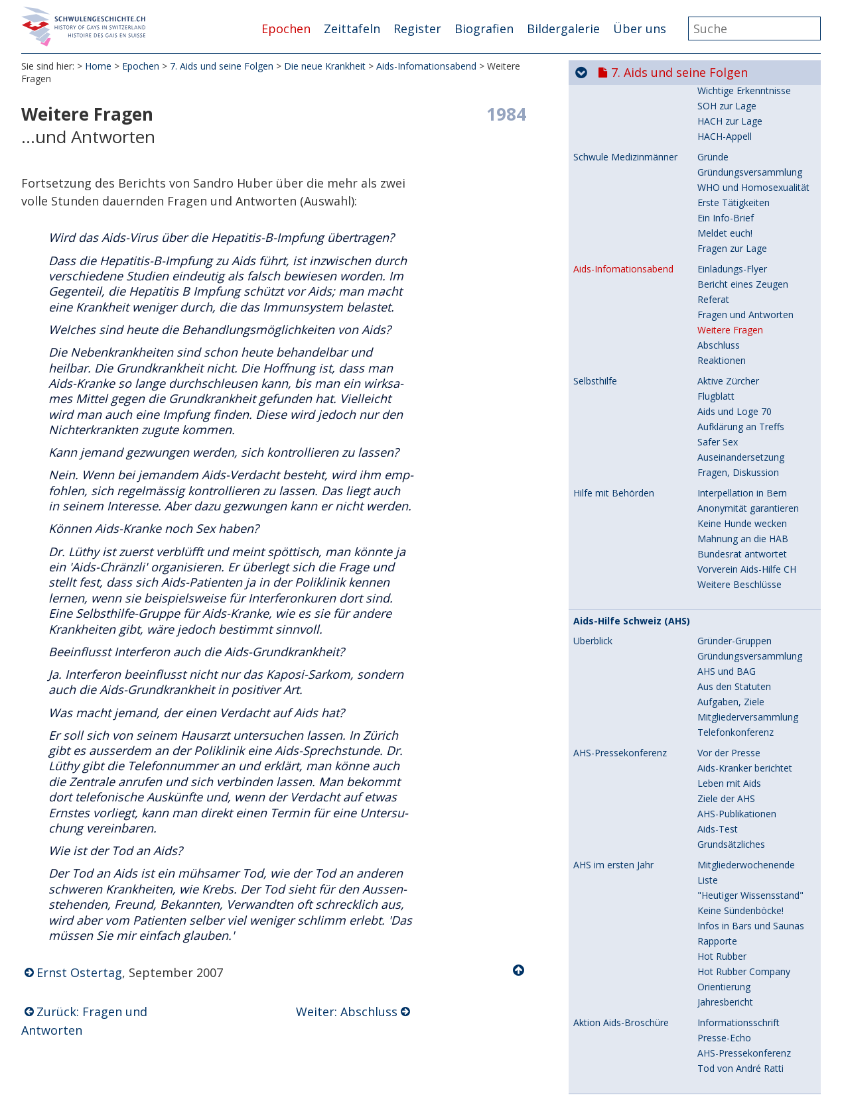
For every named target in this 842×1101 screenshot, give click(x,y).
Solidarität (718, 1077)
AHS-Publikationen (736, 705)
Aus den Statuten (734, 578)
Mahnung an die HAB (742, 430)
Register (417, 28)
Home (98, 66)
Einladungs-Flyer (732, 160)
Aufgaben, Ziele (730, 593)
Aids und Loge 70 (734, 303)
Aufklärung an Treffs (740, 318)
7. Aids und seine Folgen (221, 66)
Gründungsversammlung (749, 548)
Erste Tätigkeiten (733, 94)
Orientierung (723, 878)
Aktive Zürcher (728, 272)
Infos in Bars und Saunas (750, 817)
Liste (707, 772)
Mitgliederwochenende (746, 756)
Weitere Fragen (730, 221)
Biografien (484, 28)
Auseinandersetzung (740, 349)
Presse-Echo (724, 929)
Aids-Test (717, 721)
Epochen (286, 28)
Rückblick (717, 1016)
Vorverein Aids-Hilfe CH (746, 461)
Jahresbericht (725, 894)
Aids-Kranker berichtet (744, 660)
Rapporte (717, 833)
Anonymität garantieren (748, 400)
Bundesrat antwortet (742, 445)
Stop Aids (595, 997)
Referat (713, 191)
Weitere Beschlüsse (739, 476)
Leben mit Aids (729, 675)
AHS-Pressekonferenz (620, 645)
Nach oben (519, 970)
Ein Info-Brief (725, 109)
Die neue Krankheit (325, 66)
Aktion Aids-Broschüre (621, 914)
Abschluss (718, 237)
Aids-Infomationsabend (426, 66)
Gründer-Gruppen (734, 532)
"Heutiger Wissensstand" (750, 787)
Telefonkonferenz (735, 624)
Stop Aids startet (733, 1031)
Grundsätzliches (731, 736)
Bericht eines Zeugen (742, 176)
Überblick (592, 533)
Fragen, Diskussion (738, 364)
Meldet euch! (724, 125)
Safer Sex (717, 333)
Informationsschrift (738, 914)
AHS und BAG (726, 563)
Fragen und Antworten (745, 206)
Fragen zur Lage (732, 140)
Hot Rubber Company (743, 863)
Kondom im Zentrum (742, 1047)
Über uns (639, 28)
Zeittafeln (352, 28)
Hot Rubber (721, 848)
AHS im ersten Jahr (613, 757)
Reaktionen (721, 252)
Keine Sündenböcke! (740, 802)
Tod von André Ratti (740, 960)
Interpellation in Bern (742, 384)
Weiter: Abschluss (346, 1011)
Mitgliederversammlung (747, 609)
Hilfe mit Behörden (613, 385)
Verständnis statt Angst (747, 1092)
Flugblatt (716, 288)
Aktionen (716, 1062)
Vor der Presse (728, 644)
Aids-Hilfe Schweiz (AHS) (631, 513)
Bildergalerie (563, 28)
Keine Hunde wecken (742, 415)
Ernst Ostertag (79, 972)
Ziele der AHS (726, 690)
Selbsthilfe (595, 273)
